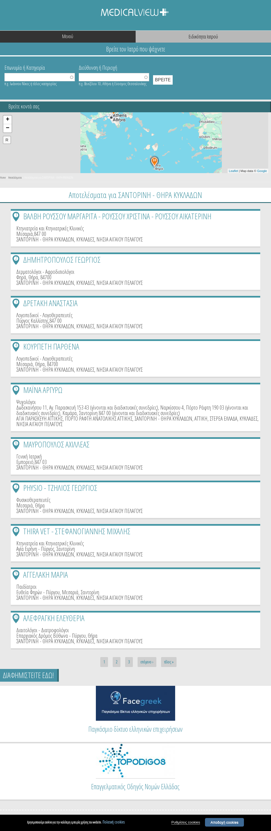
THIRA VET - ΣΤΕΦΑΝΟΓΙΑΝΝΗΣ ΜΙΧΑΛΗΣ (76, 531)
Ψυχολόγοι (26, 402)
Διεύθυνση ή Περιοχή (98, 67)
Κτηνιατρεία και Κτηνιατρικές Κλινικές (50, 228)
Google (262, 171)
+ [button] (7, 120)
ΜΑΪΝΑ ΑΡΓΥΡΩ (42, 389)
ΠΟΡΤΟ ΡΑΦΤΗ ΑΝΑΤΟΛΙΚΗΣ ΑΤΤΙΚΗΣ (98, 418)
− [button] (7, 128)
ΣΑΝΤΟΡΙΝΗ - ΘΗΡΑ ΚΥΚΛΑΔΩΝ (45, 239)
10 (16, 616)
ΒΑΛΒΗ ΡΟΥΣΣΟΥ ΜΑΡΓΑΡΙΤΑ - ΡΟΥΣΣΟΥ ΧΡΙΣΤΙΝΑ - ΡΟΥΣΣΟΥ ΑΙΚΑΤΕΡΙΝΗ (117, 216)
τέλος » (168, 662)
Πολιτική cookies (113, 822)
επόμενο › (147, 662)
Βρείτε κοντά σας (23, 106)
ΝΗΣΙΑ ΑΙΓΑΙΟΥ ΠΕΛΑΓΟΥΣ (119, 239)
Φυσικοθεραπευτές (33, 500)
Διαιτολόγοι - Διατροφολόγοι (42, 630)
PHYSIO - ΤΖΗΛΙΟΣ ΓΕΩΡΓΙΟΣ (60, 487)
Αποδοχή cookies (224, 822)
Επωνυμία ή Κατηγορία (24, 67)
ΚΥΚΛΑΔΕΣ (85, 239)
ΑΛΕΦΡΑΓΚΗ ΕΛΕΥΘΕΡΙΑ (54, 618)
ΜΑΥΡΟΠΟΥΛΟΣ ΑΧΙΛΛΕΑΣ (56, 444)
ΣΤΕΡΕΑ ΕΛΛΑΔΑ (223, 418)
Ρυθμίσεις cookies (185, 822)
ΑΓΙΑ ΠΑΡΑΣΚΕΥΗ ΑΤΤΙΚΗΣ (39, 418)
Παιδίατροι (26, 586)
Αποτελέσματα (15, 177)
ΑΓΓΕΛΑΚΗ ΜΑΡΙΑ (45, 574)
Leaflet (233, 171)
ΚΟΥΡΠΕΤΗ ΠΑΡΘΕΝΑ (51, 346)
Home (3, 177)
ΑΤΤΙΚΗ (200, 418)
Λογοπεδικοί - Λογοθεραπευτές (44, 315)
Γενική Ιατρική (29, 456)
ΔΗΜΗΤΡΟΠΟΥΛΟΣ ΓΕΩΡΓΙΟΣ (62, 259)
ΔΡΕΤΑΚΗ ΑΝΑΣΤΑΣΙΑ (50, 303)
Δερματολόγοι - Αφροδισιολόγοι (45, 271)
